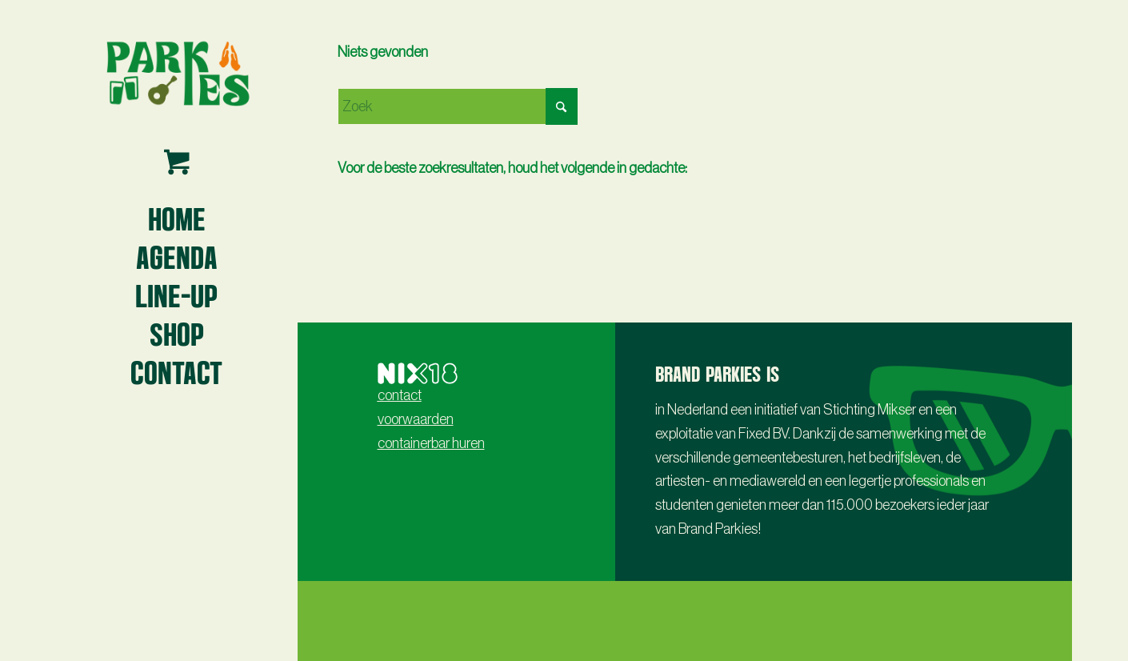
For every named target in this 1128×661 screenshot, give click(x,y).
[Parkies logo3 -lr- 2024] (177, 72)
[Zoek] (458, 106)
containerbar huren (431, 443)
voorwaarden (416, 419)
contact (400, 395)
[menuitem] (177, 217)
